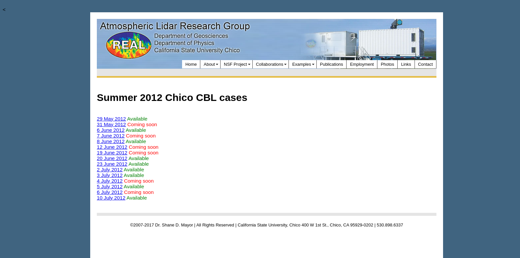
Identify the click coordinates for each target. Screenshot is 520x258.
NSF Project (235, 64)
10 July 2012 (111, 198)
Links (406, 64)
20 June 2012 (112, 158)
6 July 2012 (110, 192)
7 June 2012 (111, 135)
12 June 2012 (112, 147)
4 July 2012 (110, 181)
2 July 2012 (110, 169)
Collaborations (270, 64)
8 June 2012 (111, 141)
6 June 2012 (111, 130)
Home (191, 64)
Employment (362, 64)
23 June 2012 (112, 164)
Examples (301, 64)
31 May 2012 (111, 124)
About (209, 64)
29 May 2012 (111, 119)
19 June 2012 (112, 152)
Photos (387, 64)
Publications (331, 64)
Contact (425, 64)
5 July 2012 (110, 186)
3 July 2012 (110, 175)
